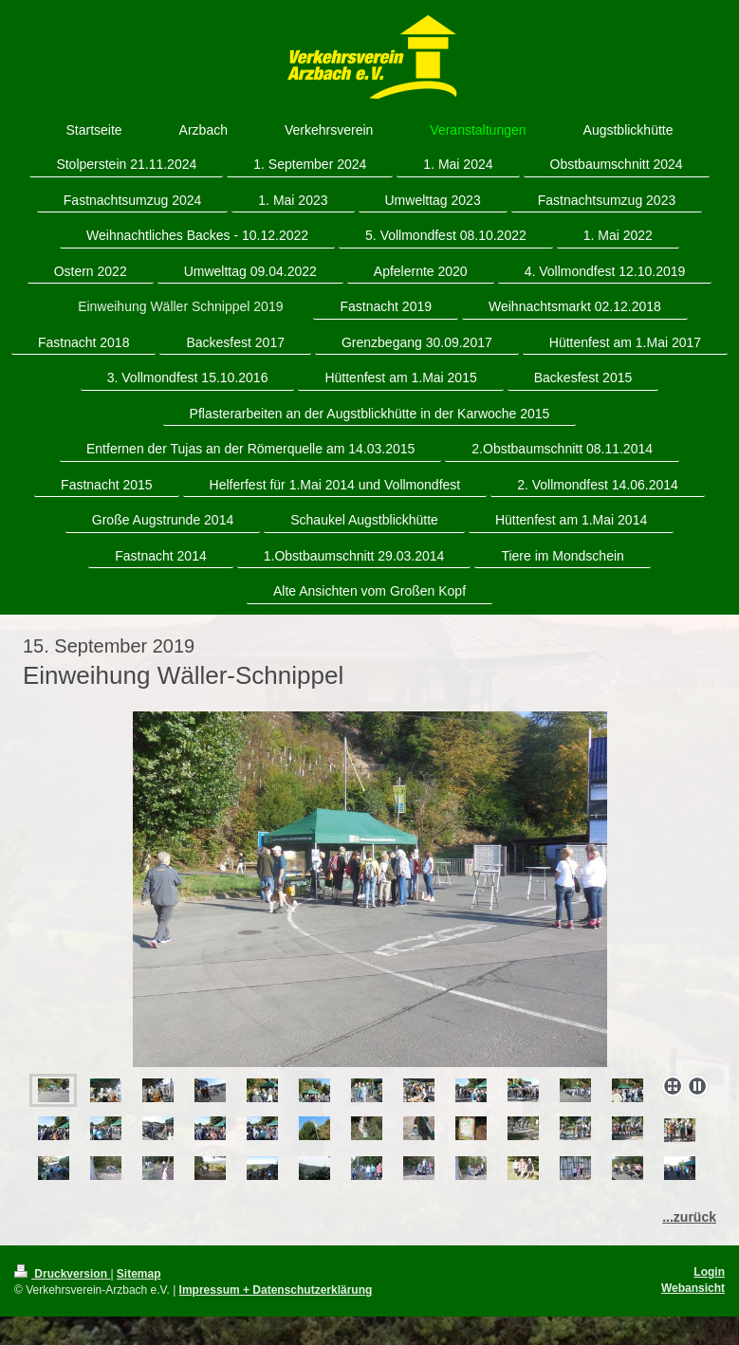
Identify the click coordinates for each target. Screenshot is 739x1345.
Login (709, 1272)
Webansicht (693, 1288)
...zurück (689, 1217)
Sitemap (139, 1274)
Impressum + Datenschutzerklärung (276, 1290)
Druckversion (62, 1274)
